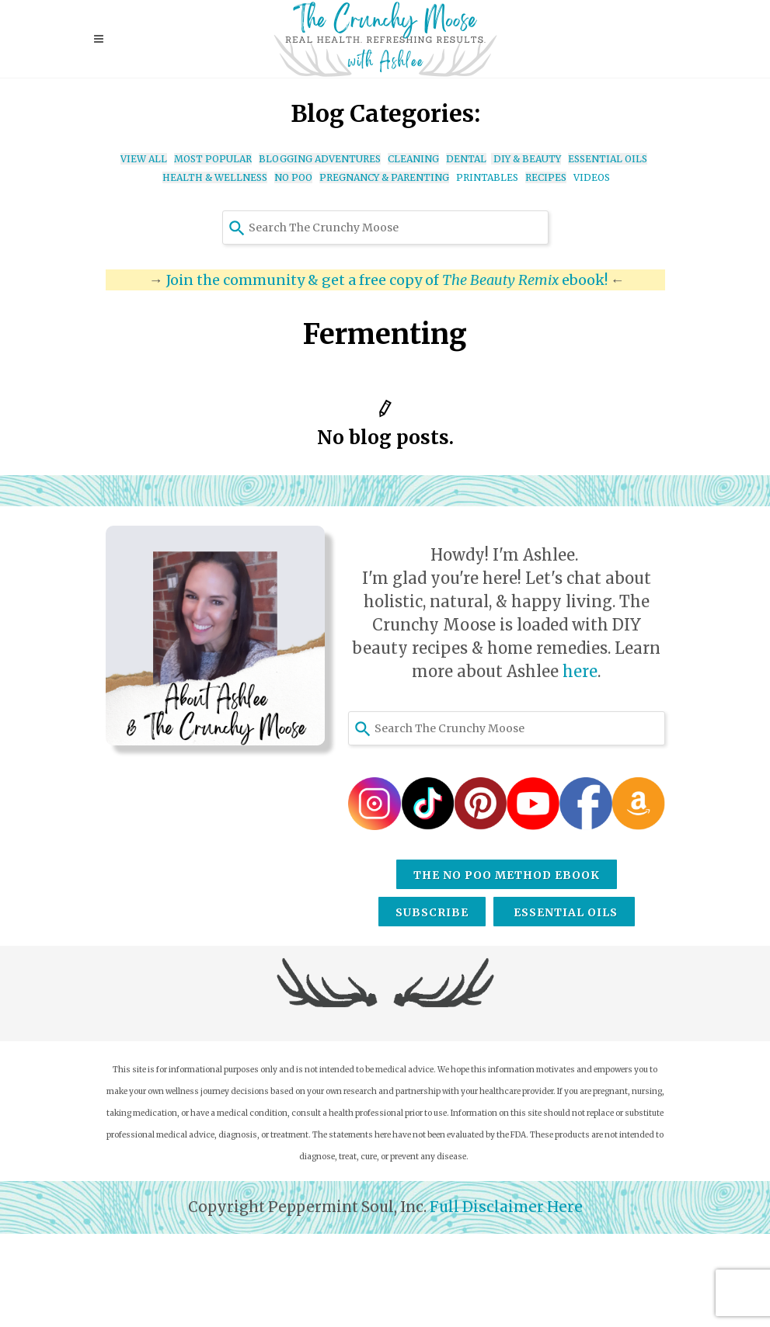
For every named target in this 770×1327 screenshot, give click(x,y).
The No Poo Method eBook (506, 875)
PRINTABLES (487, 177)
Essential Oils (564, 912)
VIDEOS (591, 177)
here (580, 671)
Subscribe (432, 912)
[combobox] (385, 227)
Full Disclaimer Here (505, 1207)
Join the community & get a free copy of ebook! (387, 280)
